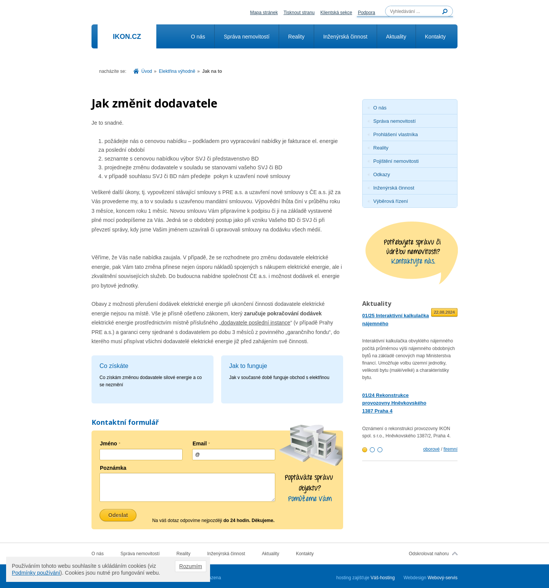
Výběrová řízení (390, 201)
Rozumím (190, 566)
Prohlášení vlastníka (395, 134)
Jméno (110, 443)
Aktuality (396, 37)
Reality (296, 37)
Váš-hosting (383, 577)
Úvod (146, 71)
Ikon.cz (127, 37)
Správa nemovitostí (247, 37)
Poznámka (113, 468)
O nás (198, 37)
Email (201, 443)
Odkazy (381, 174)
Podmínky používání (36, 573)
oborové (431, 449)
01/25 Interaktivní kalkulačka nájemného (395, 319)
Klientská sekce (336, 12)
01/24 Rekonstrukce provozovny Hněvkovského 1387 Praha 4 (394, 403)
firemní (450, 449)
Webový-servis (443, 577)
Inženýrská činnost (345, 37)
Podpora (366, 12)
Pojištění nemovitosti (396, 161)
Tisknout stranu (299, 12)
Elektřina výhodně (177, 71)
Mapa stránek (264, 12)
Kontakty (435, 37)
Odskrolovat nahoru (429, 553)
